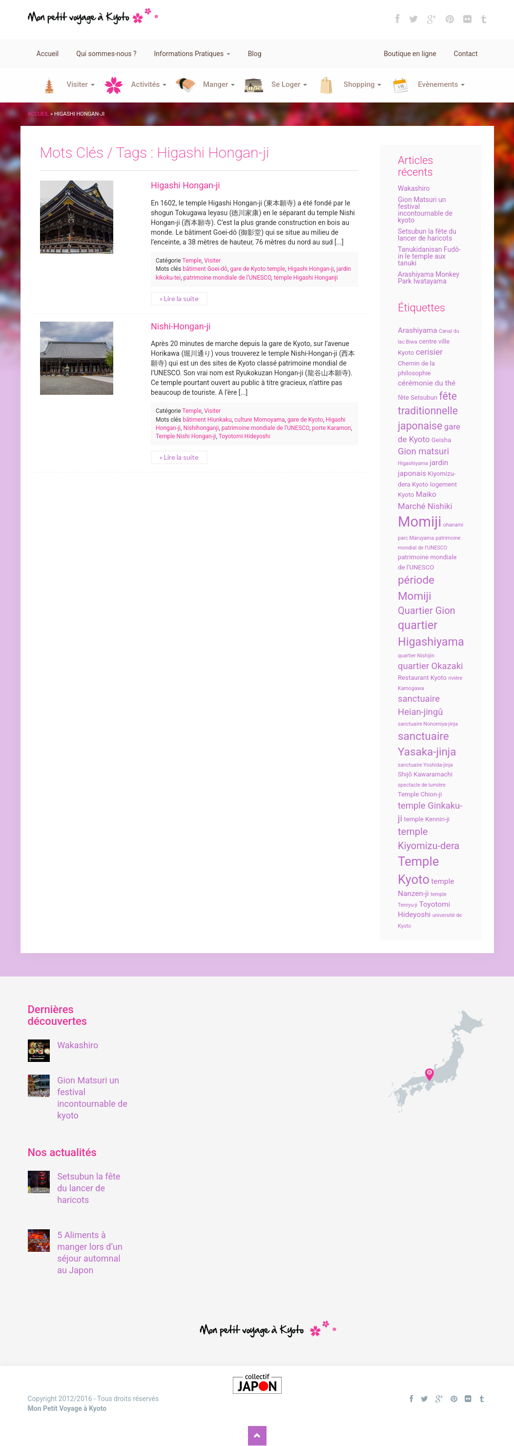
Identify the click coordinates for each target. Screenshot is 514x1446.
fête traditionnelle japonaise (428, 411)
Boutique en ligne (410, 54)
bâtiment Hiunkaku (207, 419)
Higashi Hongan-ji (185, 185)
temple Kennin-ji (427, 819)
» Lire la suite (179, 298)
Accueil (48, 54)
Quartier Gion (426, 610)
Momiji (419, 521)
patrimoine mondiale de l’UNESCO (227, 277)
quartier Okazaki (430, 666)
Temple (192, 260)
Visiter (81, 84)
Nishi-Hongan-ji (180, 326)
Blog (255, 54)
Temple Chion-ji (420, 794)
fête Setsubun (417, 397)
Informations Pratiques (192, 54)
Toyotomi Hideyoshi (244, 436)
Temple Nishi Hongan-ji (186, 436)
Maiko (426, 494)
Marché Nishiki (425, 506)
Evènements (441, 84)
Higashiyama (413, 463)
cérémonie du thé (426, 383)
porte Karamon (331, 428)
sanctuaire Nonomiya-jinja (428, 724)
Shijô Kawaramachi (425, 774)
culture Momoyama (259, 419)
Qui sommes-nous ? (106, 54)
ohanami (453, 525)
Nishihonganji (201, 428)
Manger (219, 84)
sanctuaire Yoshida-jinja (425, 765)
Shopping (362, 84)
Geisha (441, 440)
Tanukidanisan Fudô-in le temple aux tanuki (429, 256)
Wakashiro (414, 188)
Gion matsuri (423, 451)
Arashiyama (417, 330)
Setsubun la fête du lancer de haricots (427, 234)
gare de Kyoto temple (257, 268)
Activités (148, 84)
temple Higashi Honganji (306, 277)
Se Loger (289, 84)
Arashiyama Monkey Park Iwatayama (428, 277)
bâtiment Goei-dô (205, 268)
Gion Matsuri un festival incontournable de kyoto (425, 210)
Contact (466, 54)
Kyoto (420, 484)
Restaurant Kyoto (422, 677)
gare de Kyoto (305, 419)
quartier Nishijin (416, 655)
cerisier (429, 352)
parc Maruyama (416, 538)
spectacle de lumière (422, 785)
